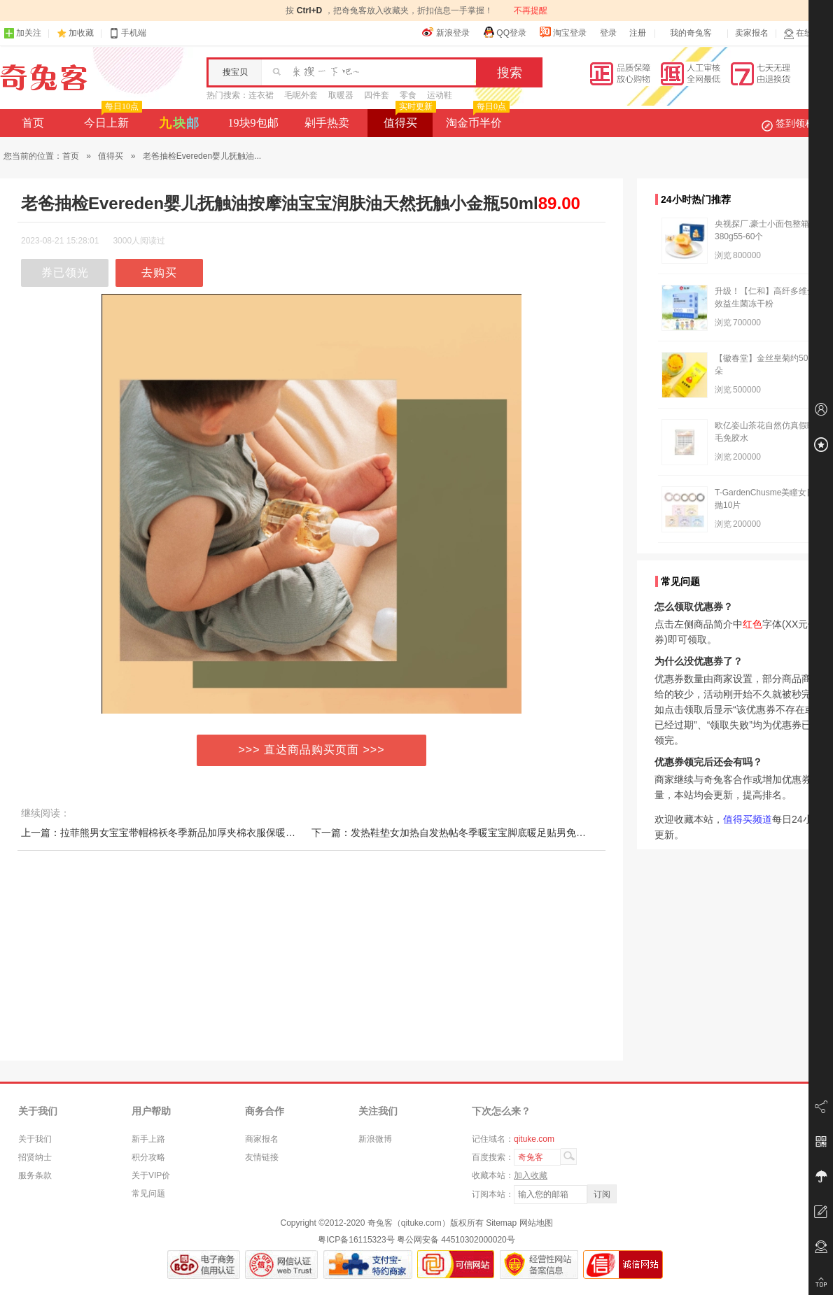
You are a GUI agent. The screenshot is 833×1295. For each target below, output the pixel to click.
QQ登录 (504, 32)
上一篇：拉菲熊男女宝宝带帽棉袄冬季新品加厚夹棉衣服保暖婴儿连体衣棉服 (187, 832)
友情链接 (262, 1157)
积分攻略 (148, 1157)
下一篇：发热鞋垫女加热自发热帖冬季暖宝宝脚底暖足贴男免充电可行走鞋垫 (478, 832)
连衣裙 (261, 95)
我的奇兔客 (691, 33)
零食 (408, 95)
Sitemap (501, 1223)
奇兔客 (44, 78)
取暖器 (341, 95)
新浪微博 (375, 1139)
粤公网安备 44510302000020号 (456, 1240)
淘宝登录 (563, 32)
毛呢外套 (301, 95)
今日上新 (111, 119)
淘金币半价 (476, 119)
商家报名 (262, 1139)
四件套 (376, 95)
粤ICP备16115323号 (356, 1240)
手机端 (127, 33)
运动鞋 (439, 95)
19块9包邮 (253, 123)
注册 (637, 33)
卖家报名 (752, 33)
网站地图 (536, 1223)
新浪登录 (446, 32)
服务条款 (35, 1175)
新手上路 (148, 1139)
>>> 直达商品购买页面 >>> (312, 750)
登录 (608, 33)
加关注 (22, 33)
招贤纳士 (35, 1157)
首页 (33, 123)
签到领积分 (795, 123)
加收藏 (81, 33)
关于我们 (35, 1139)
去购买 (159, 272)
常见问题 (148, 1193)
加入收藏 (530, 1175)
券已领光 (65, 272)
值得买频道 (747, 819)
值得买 (408, 119)
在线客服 (806, 33)
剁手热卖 (326, 123)
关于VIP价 (151, 1175)
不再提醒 (530, 10)
